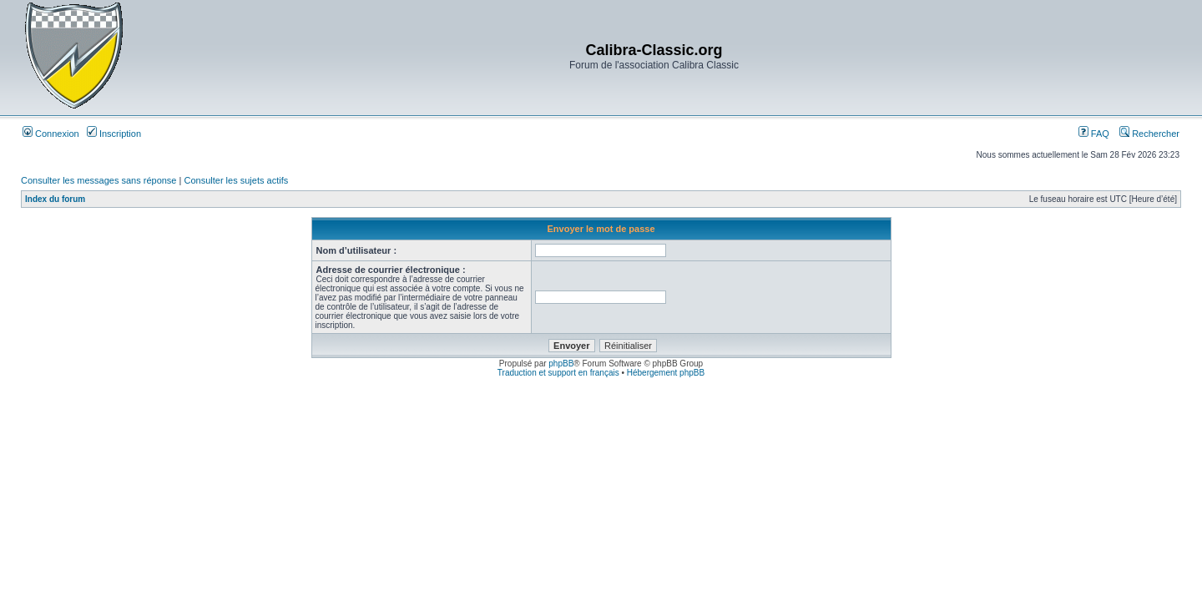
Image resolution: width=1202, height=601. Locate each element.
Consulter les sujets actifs (236, 180)
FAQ (1093, 134)
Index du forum (55, 199)
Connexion (51, 134)
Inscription (114, 134)
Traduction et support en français (558, 372)
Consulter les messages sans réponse (98, 180)
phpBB (560, 363)
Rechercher (1149, 134)
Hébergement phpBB (666, 372)
